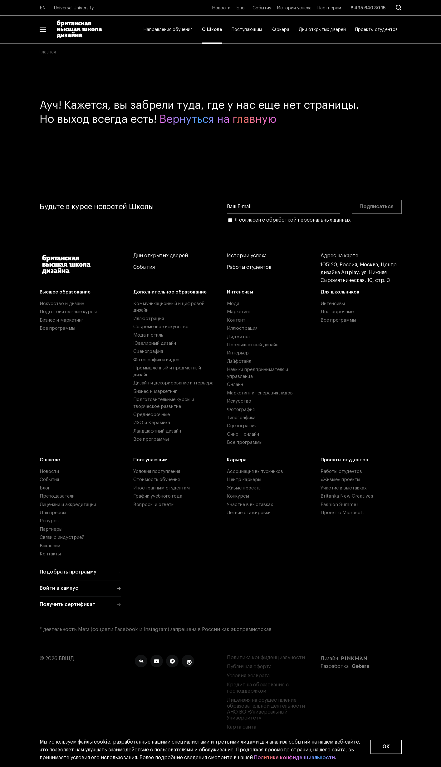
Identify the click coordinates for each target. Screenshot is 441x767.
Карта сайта (241, 726)
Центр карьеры (244, 479)
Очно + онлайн (243, 434)
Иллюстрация (148, 318)
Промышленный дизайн (252, 345)
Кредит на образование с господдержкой (258, 687)
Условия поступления (156, 471)
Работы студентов (249, 267)
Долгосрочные (337, 311)
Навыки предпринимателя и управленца (257, 372)
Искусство (239, 401)
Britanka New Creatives (347, 496)
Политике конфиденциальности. (295, 758)
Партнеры (51, 529)
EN (43, 8)
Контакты (50, 554)
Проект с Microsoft (342, 512)
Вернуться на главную (218, 119)
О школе (50, 460)
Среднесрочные (151, 414)
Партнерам (329, 8)
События (261, 8)
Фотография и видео (156, 360)
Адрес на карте (339, 256)
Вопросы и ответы (153, 504)
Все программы (57, 328)
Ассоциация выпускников (255, 471)
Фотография (241, 409)
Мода (233, 303)
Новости (221, 8)
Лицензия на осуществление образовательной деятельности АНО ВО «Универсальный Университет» (266, 709)
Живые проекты (244, 488)
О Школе (212, 30)
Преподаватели (57, 496)
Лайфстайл (239, 361)
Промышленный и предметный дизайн (167, 371)
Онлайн (235, 384)
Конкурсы (238, 496)
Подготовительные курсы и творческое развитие (163, 403)
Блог (242, 8)
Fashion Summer (339, 504)
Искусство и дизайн (62, 303)
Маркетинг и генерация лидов (260, 393)
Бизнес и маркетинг (61, 320)
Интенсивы (240, 292)
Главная (48, 52)
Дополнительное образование (170, 292)
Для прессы (53, 512)
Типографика (241, 417)
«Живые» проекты (340, 479)
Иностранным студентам (161, 488)
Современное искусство (161, 326)
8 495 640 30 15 (368, 8)
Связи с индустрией (62, 537)
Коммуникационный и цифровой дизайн (168, 307)
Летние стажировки (249, 512)
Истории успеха (294, 8)
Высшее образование (65, 292)
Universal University (74, 8)
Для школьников (340, 292)
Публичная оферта (249, 666)
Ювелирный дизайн (154, 343)
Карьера (280, 30)
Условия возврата (248, 675)
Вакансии (50, 546)
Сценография (148, 351)
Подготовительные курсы (68, 311)
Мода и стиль (148, 335)
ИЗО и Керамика (151, 422)
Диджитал (238, 336)
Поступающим (247, 30)
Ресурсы (50, 521)
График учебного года (157, 496)
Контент (236, 320)
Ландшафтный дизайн (157, 431)
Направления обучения (168, 30)
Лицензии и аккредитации (68, 504)
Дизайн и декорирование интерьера (173, 383)
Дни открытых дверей (322, 30)
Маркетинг (239, 311)
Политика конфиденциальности (266, 657)
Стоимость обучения (156, 479)
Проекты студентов (376, 30)
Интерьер (238, 353)
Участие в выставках (250, 504)
